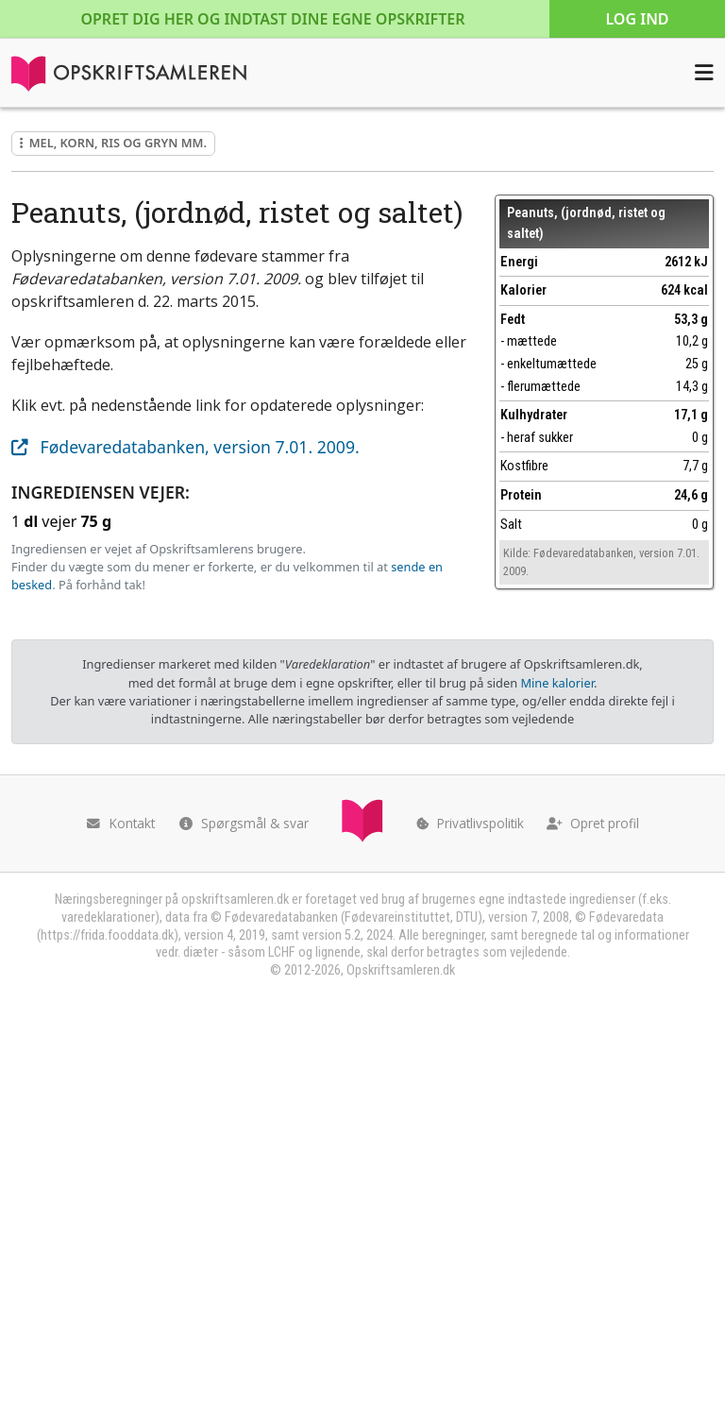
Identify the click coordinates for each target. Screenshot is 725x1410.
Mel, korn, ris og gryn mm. (113, 142)
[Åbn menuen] (704, 73)
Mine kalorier (556, 682)
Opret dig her (272, 19)
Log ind (636, 18)
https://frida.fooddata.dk (107, 935)
